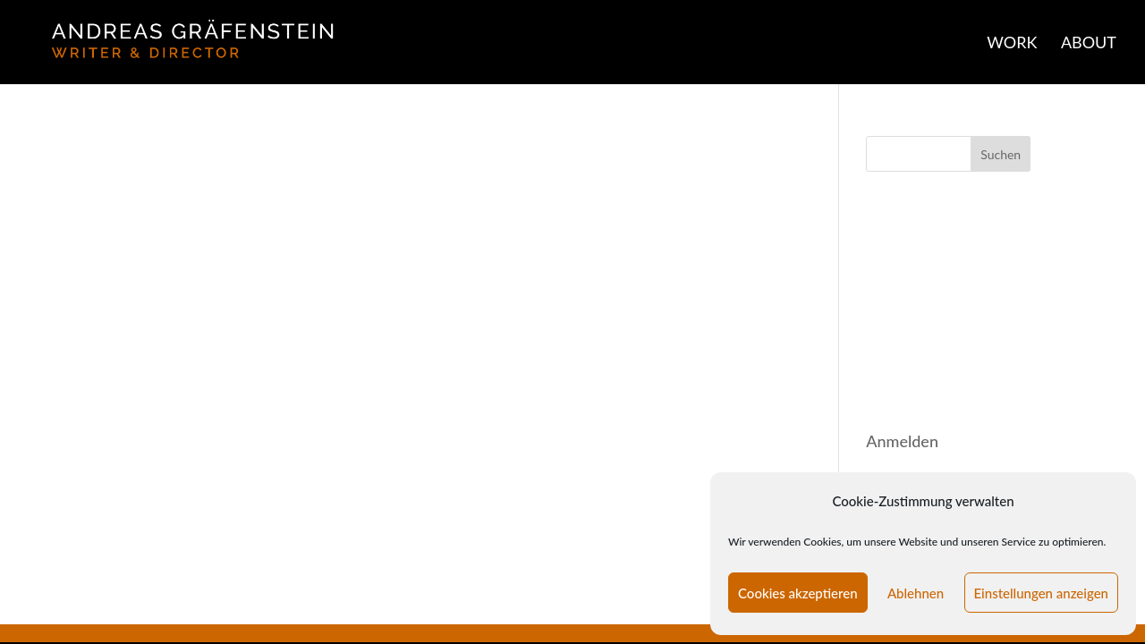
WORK (1012, 44)
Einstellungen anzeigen (1041, 593)
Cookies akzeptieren (798, 593)
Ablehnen (915, 593)
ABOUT (1088, 44)
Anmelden (902, 441)
